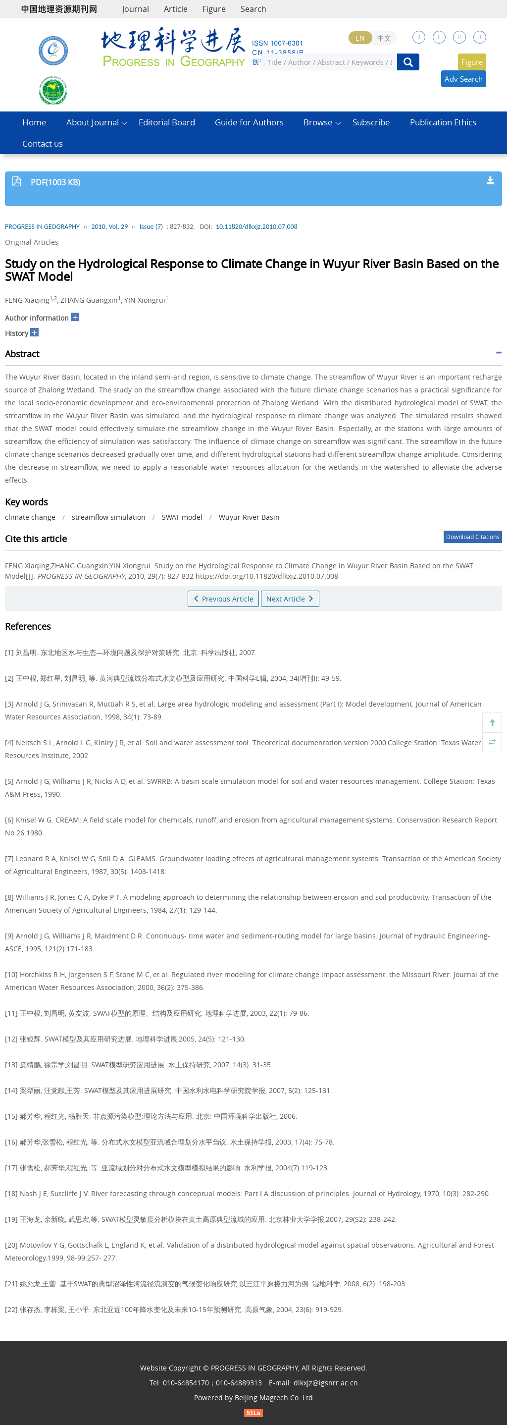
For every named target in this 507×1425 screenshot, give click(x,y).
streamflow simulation (109, 517)
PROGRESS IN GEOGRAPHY (42, 226)
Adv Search (464, 79)
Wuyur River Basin (249, 517)
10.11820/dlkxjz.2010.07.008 (257, 226)
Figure (214, 8)
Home (34, 122)
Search (253, 8)
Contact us (42, 143)
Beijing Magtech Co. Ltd (274, 1397)
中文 (384, 38)
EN (360, 38)
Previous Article (223, 598)
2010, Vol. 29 (109, 226)
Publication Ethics (443, 122)
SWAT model (182, 517)
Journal (135, 8)
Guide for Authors (249, 122)
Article (176, 8)
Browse (318, 122)
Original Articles (31, 242)
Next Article (290, 598)
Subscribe (371, 122)
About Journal (92, 122)
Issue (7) (151, 226)
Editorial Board (167, 122)
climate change (30, 517)
